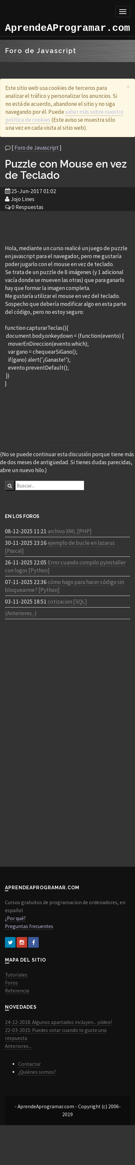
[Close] (128, 86)
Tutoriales (16, 975)
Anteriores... (18, 1046)
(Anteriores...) (21, 613)
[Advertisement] (67, 227)
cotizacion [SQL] (67, 601)
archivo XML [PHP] (70, 531)
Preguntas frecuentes (29, 926)
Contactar (29, 1064)
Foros (11, 983)
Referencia (17, 990)
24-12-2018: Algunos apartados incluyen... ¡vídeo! (58, 1022)
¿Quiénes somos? (37, 1072)
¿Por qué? (15, 918)
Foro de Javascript (37, 147)
